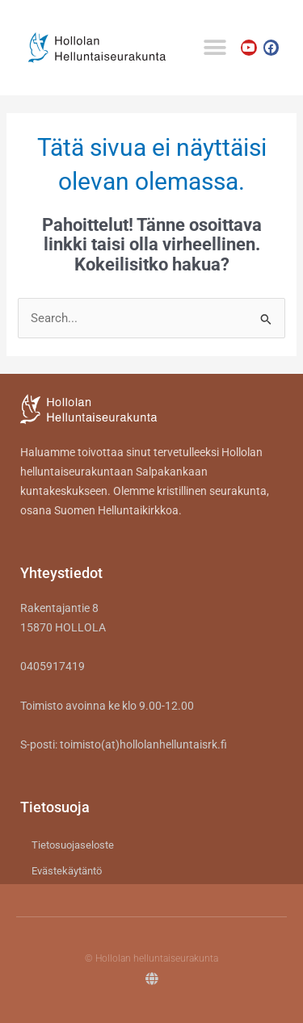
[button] (214, 47)
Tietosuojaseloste (73, 845)
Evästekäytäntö (67, 871)
